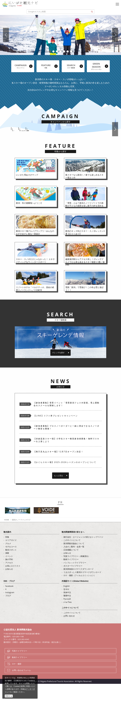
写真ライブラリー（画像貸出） (76, 573)
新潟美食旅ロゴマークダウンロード (78, 586)
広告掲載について (71, 567)
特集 (7, 554)
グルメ (8, 560)
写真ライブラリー (19, 668)
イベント (9, 573)
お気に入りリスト (12, 583)
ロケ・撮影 (16, 681)
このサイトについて (71, 557)
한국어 (66, 606)
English (66, 603)
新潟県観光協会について (73, 560)
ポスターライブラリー (72, 583)
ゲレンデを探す (58, 370)
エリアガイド (11, 557)
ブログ (8, 613)
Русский (67, 616)
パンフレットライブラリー (74, 579)
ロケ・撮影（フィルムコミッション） (79, 592)
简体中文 (67, 609)
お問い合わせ (69, 633)
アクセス (9, 579)
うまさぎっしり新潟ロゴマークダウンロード (82, 589)
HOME (6, 537)
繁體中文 (67, 613)
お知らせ (9, 586)
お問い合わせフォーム (21, 687)
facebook (9, 603)
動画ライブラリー (71, 576)
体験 (7, 570)
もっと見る (58, 492)
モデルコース (11, 563)
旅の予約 (9, 576)
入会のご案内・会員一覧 (73, 563)
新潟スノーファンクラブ (21, 537)
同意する (8, 696)
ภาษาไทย (67, 619)
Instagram (9, 609)
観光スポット (11, 567)
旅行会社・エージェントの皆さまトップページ (83, 554)
